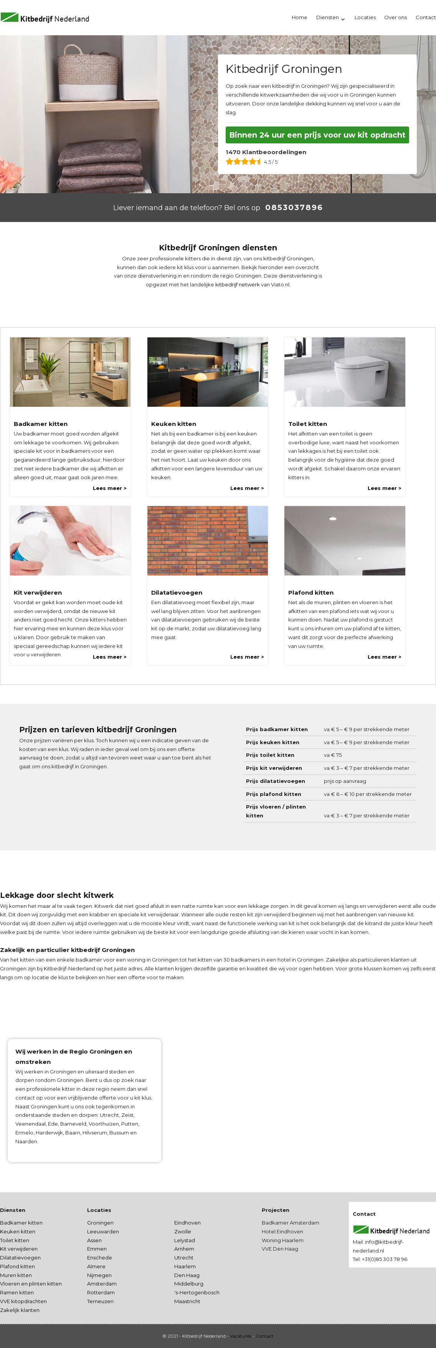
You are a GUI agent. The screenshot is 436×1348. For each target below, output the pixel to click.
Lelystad (184, 1240)
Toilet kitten (14, 1240)
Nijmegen (99, 1275)
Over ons (395, 17)
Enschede (99, 1257)
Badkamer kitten (21, 1223)
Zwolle (182, 1231)
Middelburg (188, 1284)
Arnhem (184, 1249)
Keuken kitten (17, 1231)
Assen (94, 1240)
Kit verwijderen (19, 1249)
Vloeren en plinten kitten (31, 1284)
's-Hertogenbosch (197, 1292)
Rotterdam (101, 1292)
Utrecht (183, 1257)
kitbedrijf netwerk (237, 284)
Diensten (327, 17)
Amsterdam (102, 1284)
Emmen (97, 1249)
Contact (265, 1336)
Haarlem (185, 1266)
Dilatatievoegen (20, 1257)
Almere (96, 1266)
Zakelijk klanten (20, 1310)
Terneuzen (100, 1301)
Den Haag (187, 1275)
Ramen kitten (17, 1292)
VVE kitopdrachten (23, 1301)
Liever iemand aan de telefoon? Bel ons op (186, 208)
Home (299, 17)
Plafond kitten (17, 1266)
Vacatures (240, 1336)
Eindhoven (187, 1223)
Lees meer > (110, 488)
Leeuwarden (103, 1231)
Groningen (100, 1223)
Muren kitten (16, 1275)
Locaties (365, 17)
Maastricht (187, 1301)
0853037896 (294, 207)
